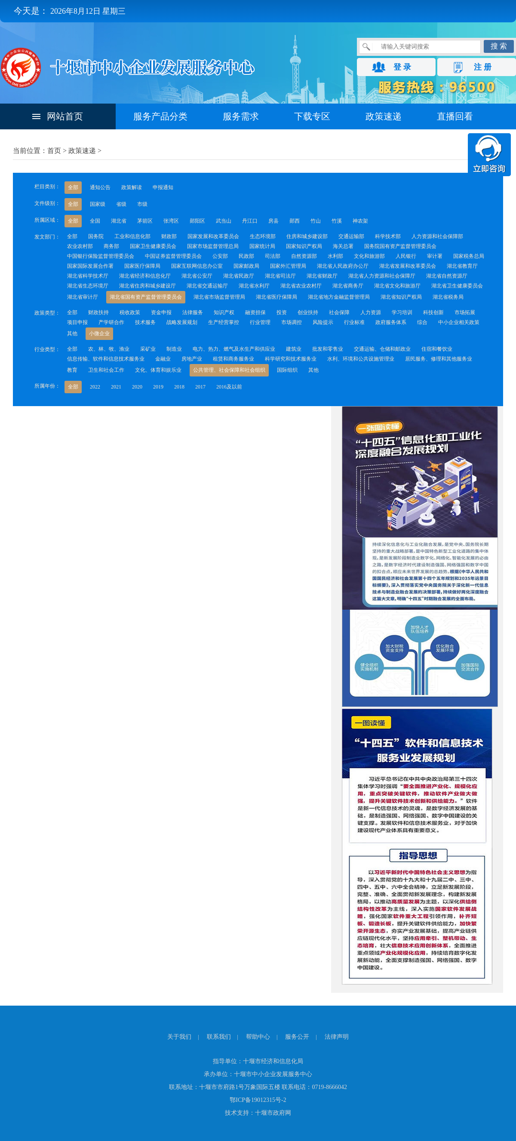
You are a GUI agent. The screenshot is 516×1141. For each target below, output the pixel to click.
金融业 (163, 359)
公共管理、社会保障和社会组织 (229, 370)
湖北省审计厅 (82, 297)
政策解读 (131, 187)
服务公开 (297, 1037)
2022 (95, 387)
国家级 (97, 204)
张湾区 (171, 221)
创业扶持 (308, 312)
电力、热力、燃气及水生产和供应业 (234, 349)
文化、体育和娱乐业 (158, 370)
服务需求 (241, 116)
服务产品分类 (160, 116)
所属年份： (47, 386)
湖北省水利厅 (254, 286)
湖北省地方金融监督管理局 (339, 297)
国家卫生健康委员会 (153, 246)
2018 (179, 387)
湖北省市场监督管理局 (219, 297)
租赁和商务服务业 (233, 359)
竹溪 (337, 221)
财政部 (169, 236)
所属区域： (47, 220)
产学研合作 (111, 322)
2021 (116, 387)
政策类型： (47, 313)
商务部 (111, 246)
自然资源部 (304, 256)
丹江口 (250, 221)
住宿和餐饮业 (436, 349)
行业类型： (47, 349)
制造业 (174, 349)
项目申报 (77, 322)
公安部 (220, 256)
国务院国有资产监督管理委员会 (400, 246)
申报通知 (163, 187)
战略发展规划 (181, 322)
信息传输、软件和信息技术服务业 (105, 359)
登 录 (402, 67)
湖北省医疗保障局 (276, 297)
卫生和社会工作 (106, 370)
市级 (142, 204)
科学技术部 (388, 236)
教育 (72, 370)
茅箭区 (145, 221)
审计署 (434, 256)
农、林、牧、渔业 (108, 349)
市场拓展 (465, 312)
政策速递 (384, 116)
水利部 (335, 256)
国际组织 (287, 370)
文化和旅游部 (369, 256)
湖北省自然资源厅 (446, 276)
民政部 (246, 256)
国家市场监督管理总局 (213, 246)
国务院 (96, 236)
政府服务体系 (390, 322)
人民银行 (406, 256)
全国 (95, 221)
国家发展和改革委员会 (213, 236)
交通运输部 (351, 236)
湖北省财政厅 (322, 276)
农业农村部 (80, 246)
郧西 (294, 221)
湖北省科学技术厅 (87, 276)
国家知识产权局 (304, 246)
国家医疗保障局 (142, 266)
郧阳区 (197, 221)
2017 (200, 387)
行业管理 (260, 322)
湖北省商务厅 (347, 286)
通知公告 (100, 187)
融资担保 (255, 312)
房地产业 (191, 359)
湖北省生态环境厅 (87, 286)
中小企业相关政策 (458, 322)
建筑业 (293, 349)
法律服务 (192, 312)
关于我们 (179, 1037)
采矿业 (148, 349)
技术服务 (145, 322)
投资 (281, 312)
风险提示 (323, 322)
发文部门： (47, 237)
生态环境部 (263, 236)
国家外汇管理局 (288, 266)
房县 (273, 221)
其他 (72, 333)
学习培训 (402, 312)
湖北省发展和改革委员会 (407, 266)
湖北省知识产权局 (401, 297)
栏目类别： (47, 187)
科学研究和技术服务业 (290, 359)
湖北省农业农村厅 (301, 286)
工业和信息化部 (132, 236)
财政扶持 (98, 312)
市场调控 (291, 322)
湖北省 (118, 221)
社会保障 (339, 312)
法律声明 (337, 1037)
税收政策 (130, 312)
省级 (121, 204)
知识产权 (224, 312)
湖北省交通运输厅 (207, 286)
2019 (158, 387)
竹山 (315, 221)
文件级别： (47, 203)
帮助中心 (258, 1037)
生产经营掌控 (223, 322)
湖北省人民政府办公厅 (343, 266)
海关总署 (343, 246)
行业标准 (354, 322)
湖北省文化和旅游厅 (397, 286)
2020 (137, 387)
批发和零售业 (327, 349)
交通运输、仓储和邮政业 (382, 349)
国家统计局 (262, 246)
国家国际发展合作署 (90, 266)
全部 (73, 187)
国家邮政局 (246, 266)
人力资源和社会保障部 (437, 236)
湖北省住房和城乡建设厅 (147, 286)
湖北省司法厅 (280, 276)
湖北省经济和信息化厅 (145, 276)
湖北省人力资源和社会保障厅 (381, 276)
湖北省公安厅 (196, 276)
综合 (422, 322)
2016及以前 (229, 387)
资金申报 (161, 312)
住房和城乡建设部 (307, 236)
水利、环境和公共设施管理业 (360, 359)
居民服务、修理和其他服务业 (438, 359)
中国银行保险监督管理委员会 (100, 256)
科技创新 (433, 312)
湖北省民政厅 (238, 276)
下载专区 (312, 116)
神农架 (360, 221)
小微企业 (99, 333)
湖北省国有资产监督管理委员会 (146, 297)
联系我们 (219, 1037)
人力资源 (370, 312)
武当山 (223, 221)
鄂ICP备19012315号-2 (258, 1100)
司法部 (272, 256)
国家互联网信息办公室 (197, 266)
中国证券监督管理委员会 (173, 256)
